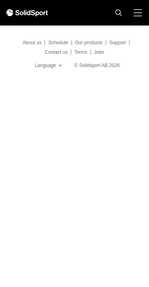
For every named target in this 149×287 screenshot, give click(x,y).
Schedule (58, 42)
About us (32, 42)
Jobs (99, 52)
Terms (80, 52)
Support (117, 42)
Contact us (56, 52)
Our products (89, 42)
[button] (118, 13)
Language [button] (49, 65)
